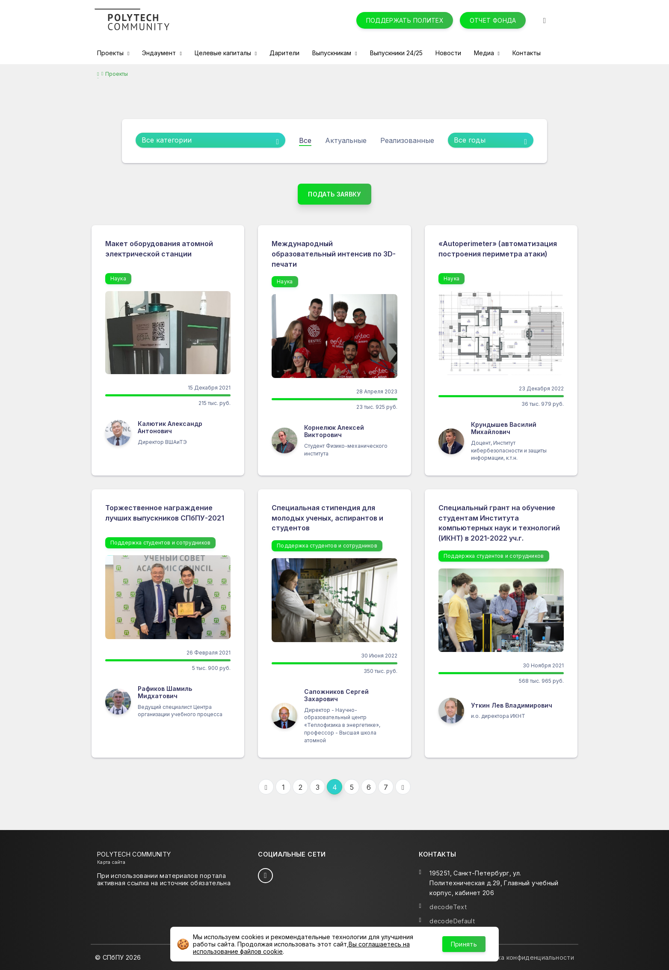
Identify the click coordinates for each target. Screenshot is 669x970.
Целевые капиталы (224, 53)
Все (305, 140)
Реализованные (407, 140)
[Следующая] (403, 786)
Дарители (284, 53)
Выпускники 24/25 (396, 53)
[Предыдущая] (266, 786)
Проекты (111, 53)
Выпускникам (332, 53)
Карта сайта (111, 862)
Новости (448, 53)
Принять (464, 944)
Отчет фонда (493, 20)
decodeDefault (452, 921)
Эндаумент (160, 53)
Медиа (485, 53)
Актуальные (346, 140)
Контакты (526, 53)
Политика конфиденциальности (524, 957)
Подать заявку (334, 194)
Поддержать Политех (405, 20)
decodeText (448, 906)
